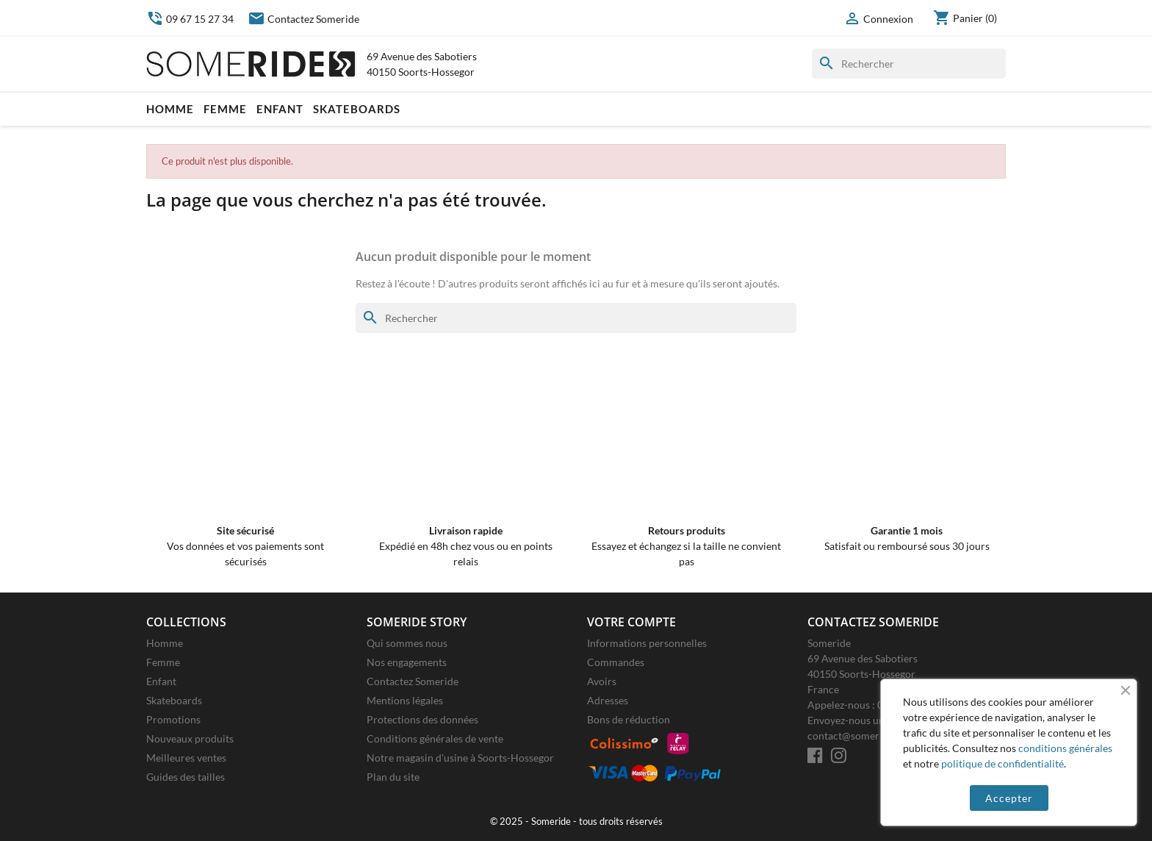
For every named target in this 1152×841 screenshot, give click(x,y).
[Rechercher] (909, 64)
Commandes (615, 662)
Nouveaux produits (190, 738)
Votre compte (631, 622)
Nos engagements (407, 662)
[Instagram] (838, 755)
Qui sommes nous (407, 643)
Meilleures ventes (186, 757)
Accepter (1009, 798)
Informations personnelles (647, 643)
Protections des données (422, 719)
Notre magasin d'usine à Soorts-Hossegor (460, 757)
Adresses (607, 700)
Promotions (173, 719)
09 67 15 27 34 (190, 18)
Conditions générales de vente (435, 738)
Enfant (279, 108)
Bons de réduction (628, 719)
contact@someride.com (861, 735)
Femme (225, 108)
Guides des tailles (185, 776)
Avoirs (601, 681)
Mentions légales (405, 700)
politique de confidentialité (1002, 763)
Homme (170, 108)
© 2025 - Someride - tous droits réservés (576, 821)
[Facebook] (815, 755)
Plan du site (393, 776)
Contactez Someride (303, 18)
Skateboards (356, 108)
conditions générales (1065, 748)
